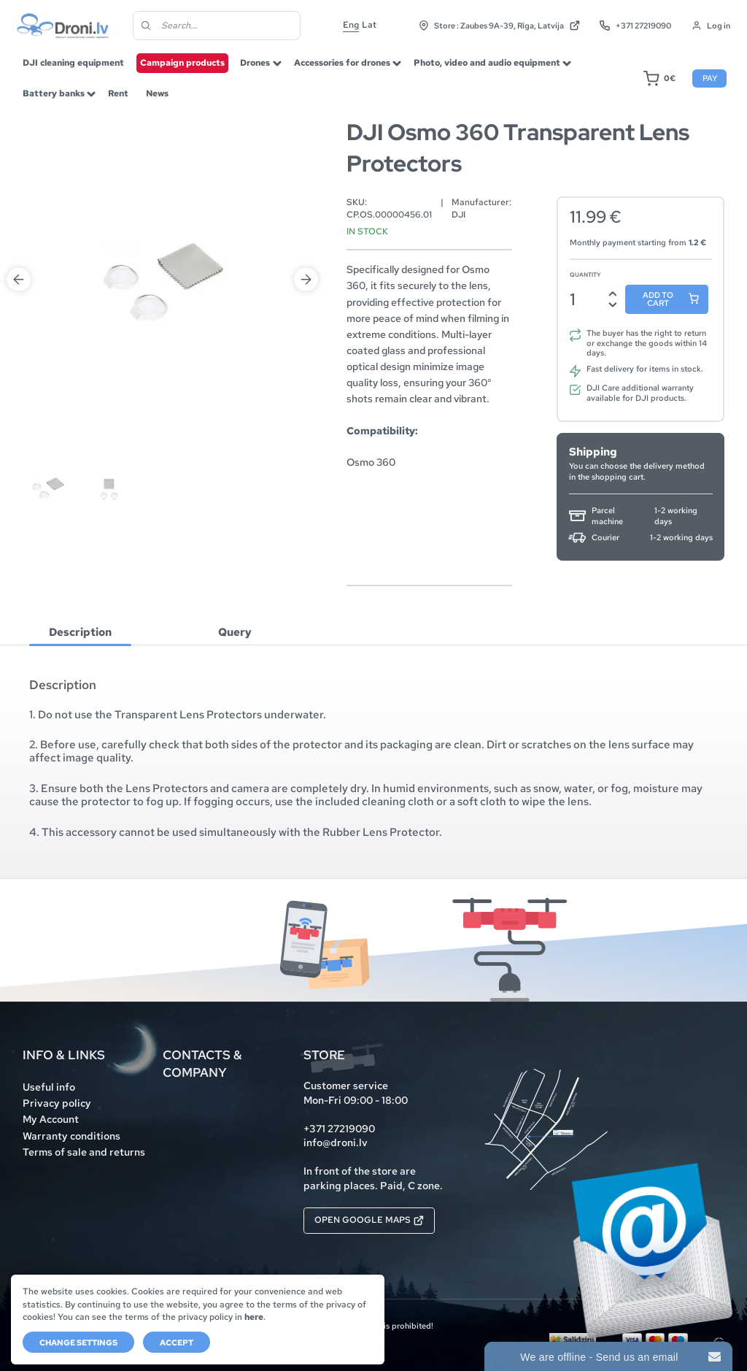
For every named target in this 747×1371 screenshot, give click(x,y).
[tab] (80, 632)
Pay (710, 78)
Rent (118, 93)
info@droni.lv (335, 1142)
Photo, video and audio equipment (487, 63)
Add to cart (658, 299)
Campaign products (182, 63)
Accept (176, 1342)
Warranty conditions (71, 1135)
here (253, 1317)
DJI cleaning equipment (73, 63)
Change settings (78, 1342)
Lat (369, 25)
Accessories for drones (342, 63)
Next (306, 279)
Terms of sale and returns (84, 1152)
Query (235, 632)
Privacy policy (57, 1103)
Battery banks (54, 93)
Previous (18, 279)
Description (80, 632)
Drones (255, 63)
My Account (51, 1119)
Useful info (49, 1087)
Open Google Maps (369, 1220)
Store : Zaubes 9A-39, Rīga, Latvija (499, 25)
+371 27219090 (635, 25)
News (157, 93)
